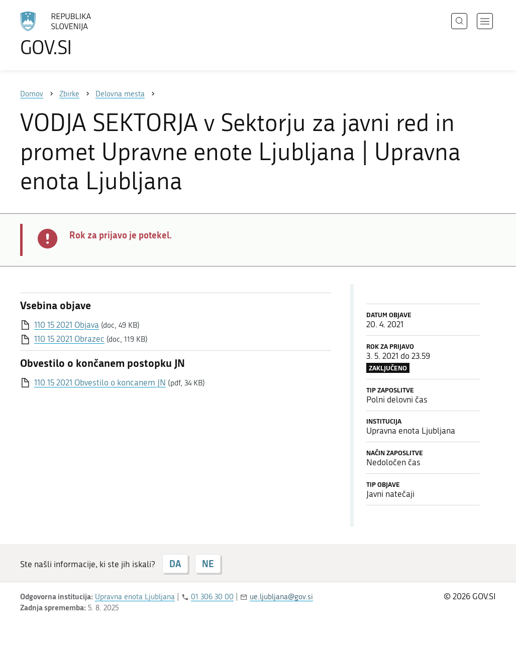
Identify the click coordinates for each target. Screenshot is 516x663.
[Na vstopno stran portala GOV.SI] (83, 34)
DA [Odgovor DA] (175, 563)
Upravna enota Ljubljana (135, 596)
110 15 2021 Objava (66, 325)
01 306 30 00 (212, 596)
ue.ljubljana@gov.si (281, 596)
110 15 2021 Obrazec (69, 339)
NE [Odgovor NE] (208, 563)
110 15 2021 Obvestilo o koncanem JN (100, 382)
